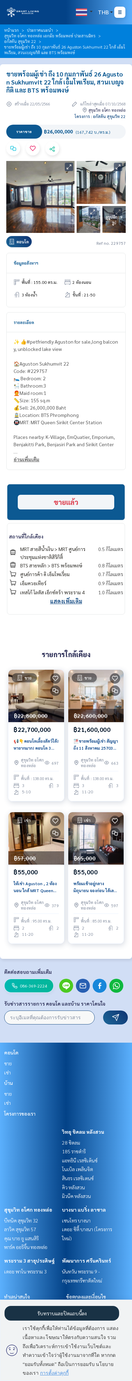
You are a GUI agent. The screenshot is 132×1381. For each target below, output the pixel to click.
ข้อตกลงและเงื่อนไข (86, 1296)
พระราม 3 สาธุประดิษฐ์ (29, 1260)
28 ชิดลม (71, 1142)
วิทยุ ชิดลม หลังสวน (83, 1132)
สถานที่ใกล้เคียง (26, 536)
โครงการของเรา (20, 1113)
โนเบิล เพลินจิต (77, 1169)
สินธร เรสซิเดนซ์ (78, 1178)
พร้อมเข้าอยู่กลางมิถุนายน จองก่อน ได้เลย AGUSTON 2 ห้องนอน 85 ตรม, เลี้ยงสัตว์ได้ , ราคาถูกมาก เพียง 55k (94, 887)
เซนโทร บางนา (76, 1220)
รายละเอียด (24, 322)
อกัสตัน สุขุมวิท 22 (20, 41)
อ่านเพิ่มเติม (26, 459)
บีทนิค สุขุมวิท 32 (21, 1220)
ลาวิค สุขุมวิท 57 (20, 1229)
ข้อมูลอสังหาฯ (26, 263)
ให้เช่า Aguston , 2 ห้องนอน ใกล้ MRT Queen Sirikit (35, 887)
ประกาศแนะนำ (40, 30)
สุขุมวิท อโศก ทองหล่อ (28, 1209)
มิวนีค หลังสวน (76, 1196)
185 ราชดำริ (74, 1151)
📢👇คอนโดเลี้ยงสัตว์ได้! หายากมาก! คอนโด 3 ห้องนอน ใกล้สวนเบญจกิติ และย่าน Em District (36, 744)
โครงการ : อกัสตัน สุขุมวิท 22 (100, 116)
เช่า (7, 1072)
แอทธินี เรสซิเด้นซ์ (80, 1160)
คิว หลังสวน (73, 1187)
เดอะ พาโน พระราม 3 (25, 1271)
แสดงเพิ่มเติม (66, 601)
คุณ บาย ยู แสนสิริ (21, 1238)
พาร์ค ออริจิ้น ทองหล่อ (25, 1247)
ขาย (8, 1063)
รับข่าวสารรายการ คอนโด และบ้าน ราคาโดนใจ (55, 1003)
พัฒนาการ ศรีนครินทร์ (86, 1260)
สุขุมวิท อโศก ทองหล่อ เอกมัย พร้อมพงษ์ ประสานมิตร (49, 35)
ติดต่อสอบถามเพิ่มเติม (28, 972)
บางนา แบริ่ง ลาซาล (84, 1209)
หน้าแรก (11, 30)
